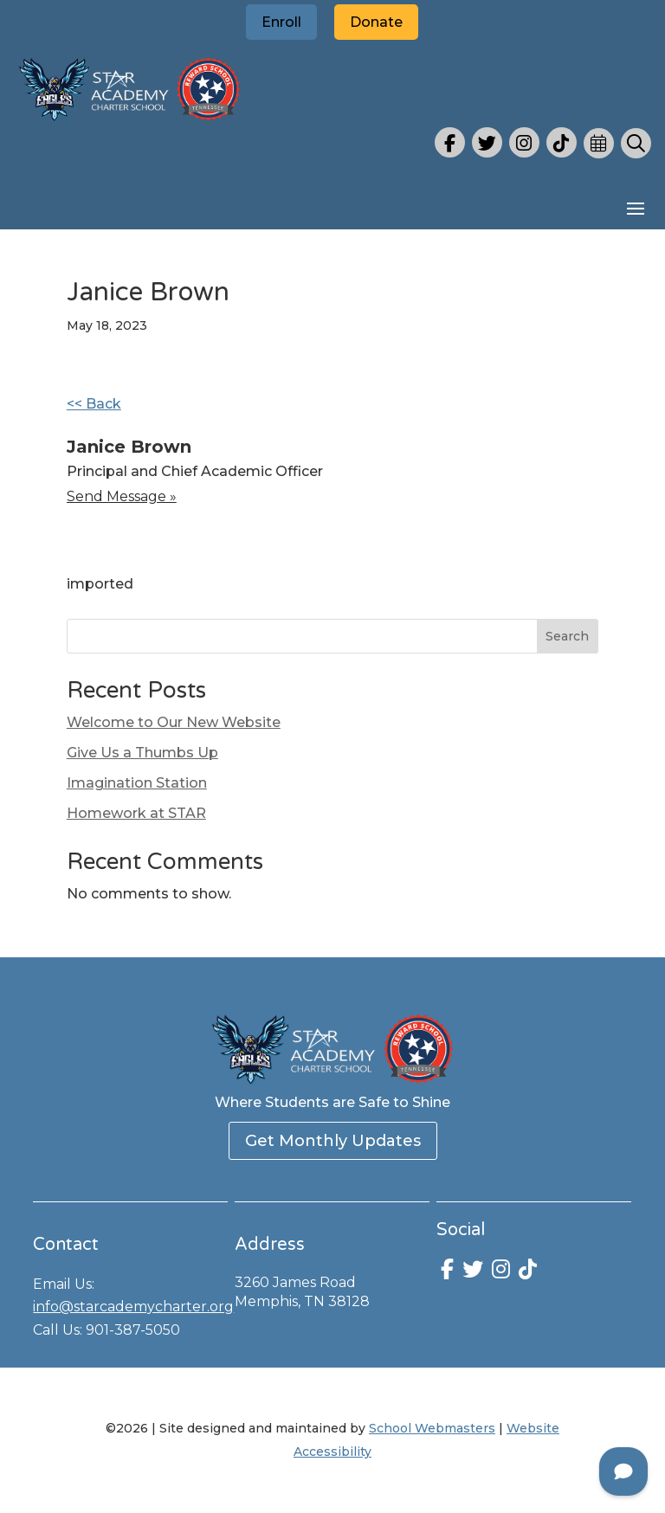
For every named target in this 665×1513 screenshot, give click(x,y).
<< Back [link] (94, 404)
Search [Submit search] (567, 636)
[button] (635, 208)
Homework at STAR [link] (136, 813)
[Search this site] (332, 636)
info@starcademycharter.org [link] (133, 1306)
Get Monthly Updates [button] (333, 1140)
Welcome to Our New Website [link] (174, 722)
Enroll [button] (281, 22)
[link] (129, 122)
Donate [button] (376, 22)
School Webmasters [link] (432, 1428)
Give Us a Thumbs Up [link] (142, 752)
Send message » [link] (122, 496)
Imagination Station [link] (137, 783)
